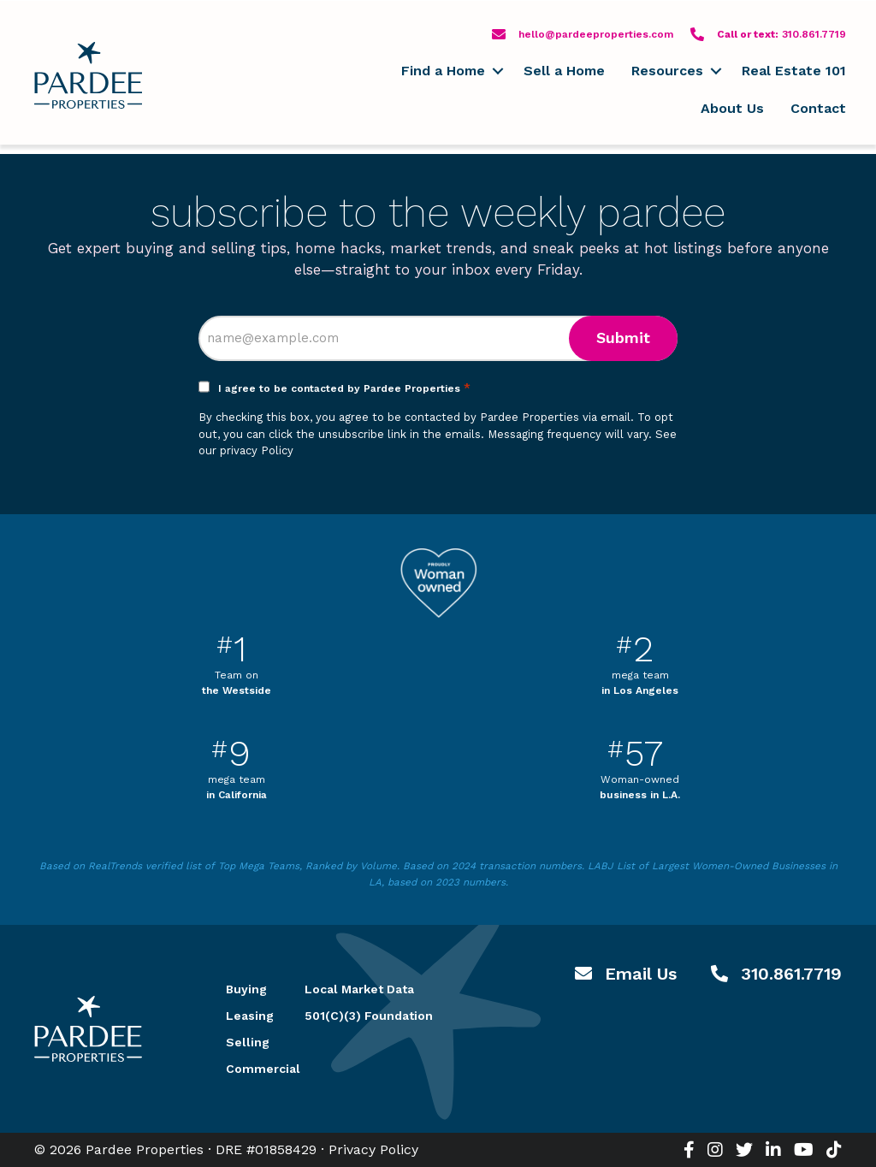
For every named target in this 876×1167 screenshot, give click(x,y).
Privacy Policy (373, 1149)
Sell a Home (564, 70)
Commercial (244, 1068)
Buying (244, 989)
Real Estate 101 (794, 70)
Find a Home (443, 70)
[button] (497, 71)
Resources (667, 70)
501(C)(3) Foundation (369, 1015)
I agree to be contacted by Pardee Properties (344, 388)
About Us (732, 108)
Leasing (244, 1015)
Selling (244, 1042)
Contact (818, 108)
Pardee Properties (88, 75)
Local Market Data (359, 989)
